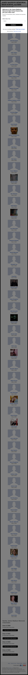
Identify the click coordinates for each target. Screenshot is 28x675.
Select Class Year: (6, 18)
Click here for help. (17, 31)
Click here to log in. (20, 29)
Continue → (14, 25)
